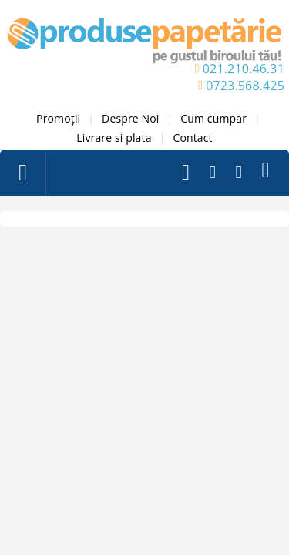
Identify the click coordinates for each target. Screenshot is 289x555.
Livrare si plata (113, 137)
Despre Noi (130, 118)
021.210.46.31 (243, 68)
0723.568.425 (245, 85)
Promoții (58, 118)
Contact (192, 137)
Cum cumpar (213, 118)
